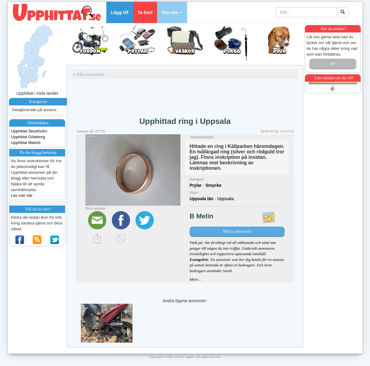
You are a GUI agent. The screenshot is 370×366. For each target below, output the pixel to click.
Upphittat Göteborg (28, 137)
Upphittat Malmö (25, 142)
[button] (172, 12)
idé (332, 63)
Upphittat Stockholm (29, 131)
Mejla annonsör (237, 231)
